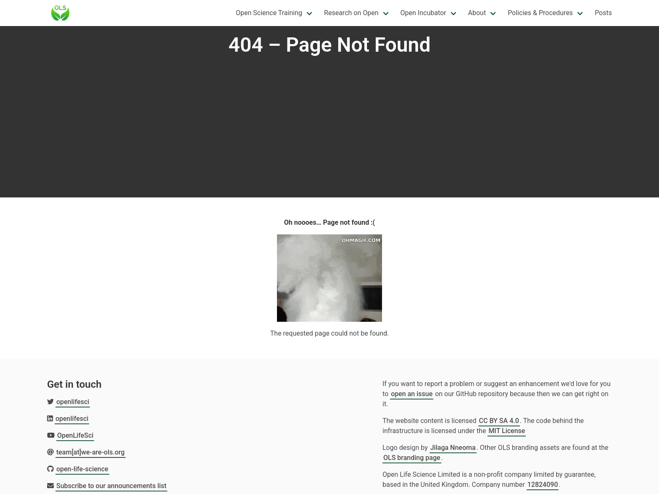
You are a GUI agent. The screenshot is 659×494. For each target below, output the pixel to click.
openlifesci (72, 402)
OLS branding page (411, 458)
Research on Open (351, 13)
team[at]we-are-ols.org (90, 452)
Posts (603, 13)
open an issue (411, 394)
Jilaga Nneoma (453, 448)
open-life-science (82, 469)
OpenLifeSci (75, 435)
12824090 (542, 485)
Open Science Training (269, 13)
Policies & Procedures (540, 13)
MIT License (506, 431)
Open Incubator (423, 13)
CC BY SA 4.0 (499, 421)
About (477, 13)
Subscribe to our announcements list (111, 486)
